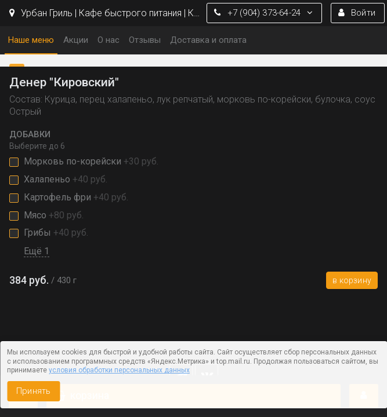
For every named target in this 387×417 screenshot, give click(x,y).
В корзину (351, 280)
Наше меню (31, 40)
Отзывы (145, 40)
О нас (108, 40)
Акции (75, 40)
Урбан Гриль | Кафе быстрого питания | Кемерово (105, 13)
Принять (33, 391)
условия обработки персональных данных (119, 370)
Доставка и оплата (208, 40)
